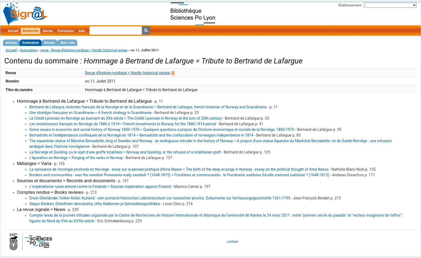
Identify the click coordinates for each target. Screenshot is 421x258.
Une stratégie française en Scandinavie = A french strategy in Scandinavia (90, 112)
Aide (81, 31)
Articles (11, 43)
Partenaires (65, 31)
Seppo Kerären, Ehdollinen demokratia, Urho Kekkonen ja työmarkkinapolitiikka (94, 204)
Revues (49, 43)
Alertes (47, 31)
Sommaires (30, 43)
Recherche (30, 31)
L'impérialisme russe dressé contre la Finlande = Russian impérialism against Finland (100, 186)
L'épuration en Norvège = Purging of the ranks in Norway (76, 158)
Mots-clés (67, 43)
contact (232, 241)
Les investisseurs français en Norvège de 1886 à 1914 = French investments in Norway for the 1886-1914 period (122, 124)
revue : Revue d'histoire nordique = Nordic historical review (83, 50)
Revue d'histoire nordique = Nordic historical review (127, 73)
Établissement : (351, 5)
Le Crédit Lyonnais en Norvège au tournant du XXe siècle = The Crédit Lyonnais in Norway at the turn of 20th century (125, 118)
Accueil (13, 31)
